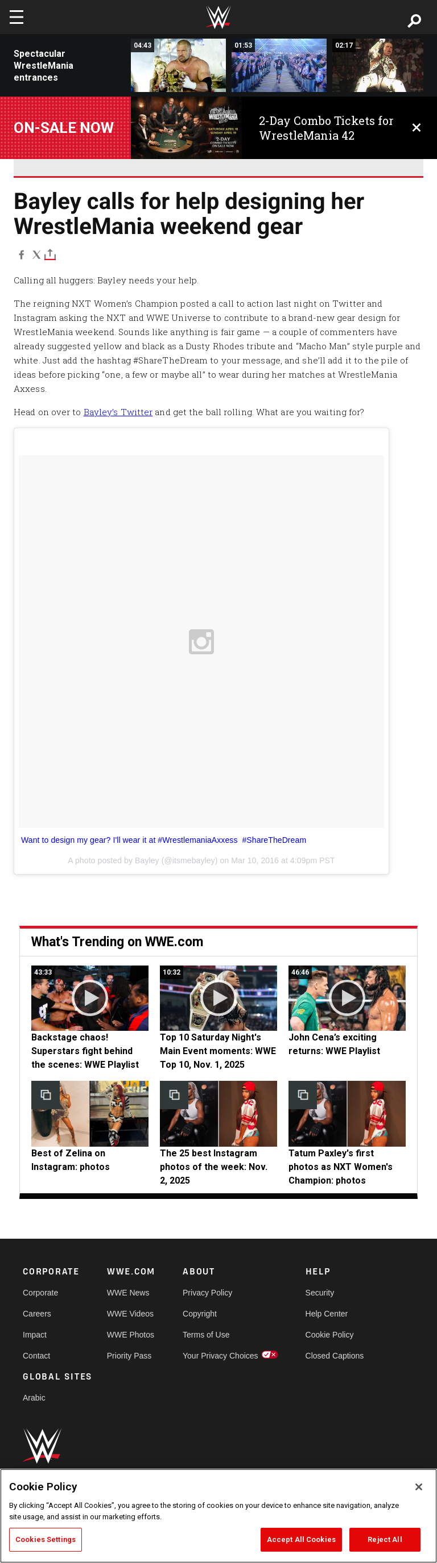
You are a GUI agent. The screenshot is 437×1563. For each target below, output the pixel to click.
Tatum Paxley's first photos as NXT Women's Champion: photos (340, 1167)
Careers (37, 1313)
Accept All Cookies (301, 1539)
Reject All (385, 1539)
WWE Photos (130, 1334)
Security (320, 1292)
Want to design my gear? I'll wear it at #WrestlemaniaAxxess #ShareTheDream (163, 840)
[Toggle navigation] (16, 17)
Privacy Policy (207, 1292)
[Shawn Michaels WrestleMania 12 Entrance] (379, 65)
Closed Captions (335, 1355)
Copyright (200, 1313)
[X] (36, 254)
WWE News (128, 1292)
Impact (35, 1334)
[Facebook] (21, 254)
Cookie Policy (330, 1334)
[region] (218, 1516)
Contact (36, 1355)
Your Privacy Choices (220, 1355)
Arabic (34, 1397)
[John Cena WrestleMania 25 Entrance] (279, 65)
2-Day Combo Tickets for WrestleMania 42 (326, 128)
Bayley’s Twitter (118, 411)
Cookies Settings (45, 1539)
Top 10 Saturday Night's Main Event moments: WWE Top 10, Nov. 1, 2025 (218, 1051)
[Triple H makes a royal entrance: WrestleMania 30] (178, 65)
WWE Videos (130, 1313)
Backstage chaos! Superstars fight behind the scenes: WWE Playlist (85, 1051)
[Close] (418, 1486)
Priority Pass (129, 1355)
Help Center (327, 1313)
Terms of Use (206, 1334)
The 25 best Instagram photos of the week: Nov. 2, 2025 (213, 1167)
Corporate (40, 1292)
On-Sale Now (64, 128)
